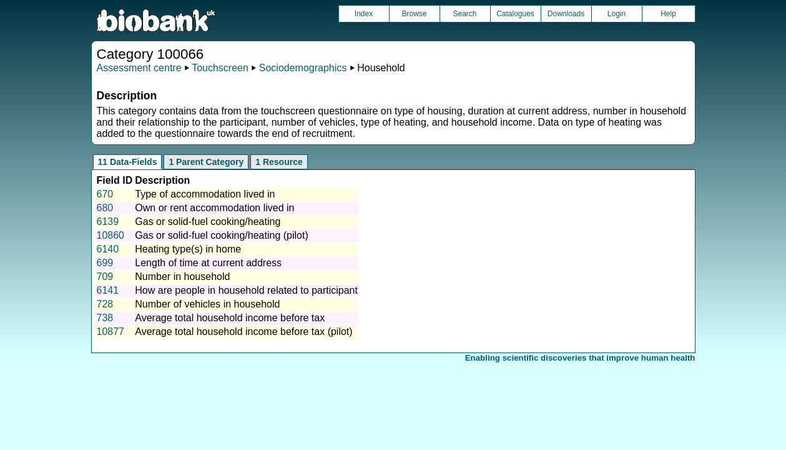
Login (616, 13)
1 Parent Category (206, 162)
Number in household (182, 276)
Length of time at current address (208, 263)
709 (105, 276)
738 (105, 317)
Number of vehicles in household (207, 304)
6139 (108, 221)
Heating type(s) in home (188, 249)
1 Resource (278, 162)
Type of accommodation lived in (205, 194)
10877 (111, 331)
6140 (108, 249)
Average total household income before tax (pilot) (243, 331)
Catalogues (515, 13)
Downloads (566, 13)
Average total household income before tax (230, 317)
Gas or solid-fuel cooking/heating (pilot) (221, 235)
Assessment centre (139, 67)
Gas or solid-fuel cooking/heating (207, 221)
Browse (413, 13)
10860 (111, 235)
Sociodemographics (303, 67)
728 (105, 304)
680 (105, 207)
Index (364, 13)
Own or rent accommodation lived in (214, 207)
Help (668, 13)
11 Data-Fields (127, 162)
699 (105, 263)
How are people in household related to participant (246, 290)
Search (464, 13)
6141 (108, 290)
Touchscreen (220, 67)
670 (105, 194)
